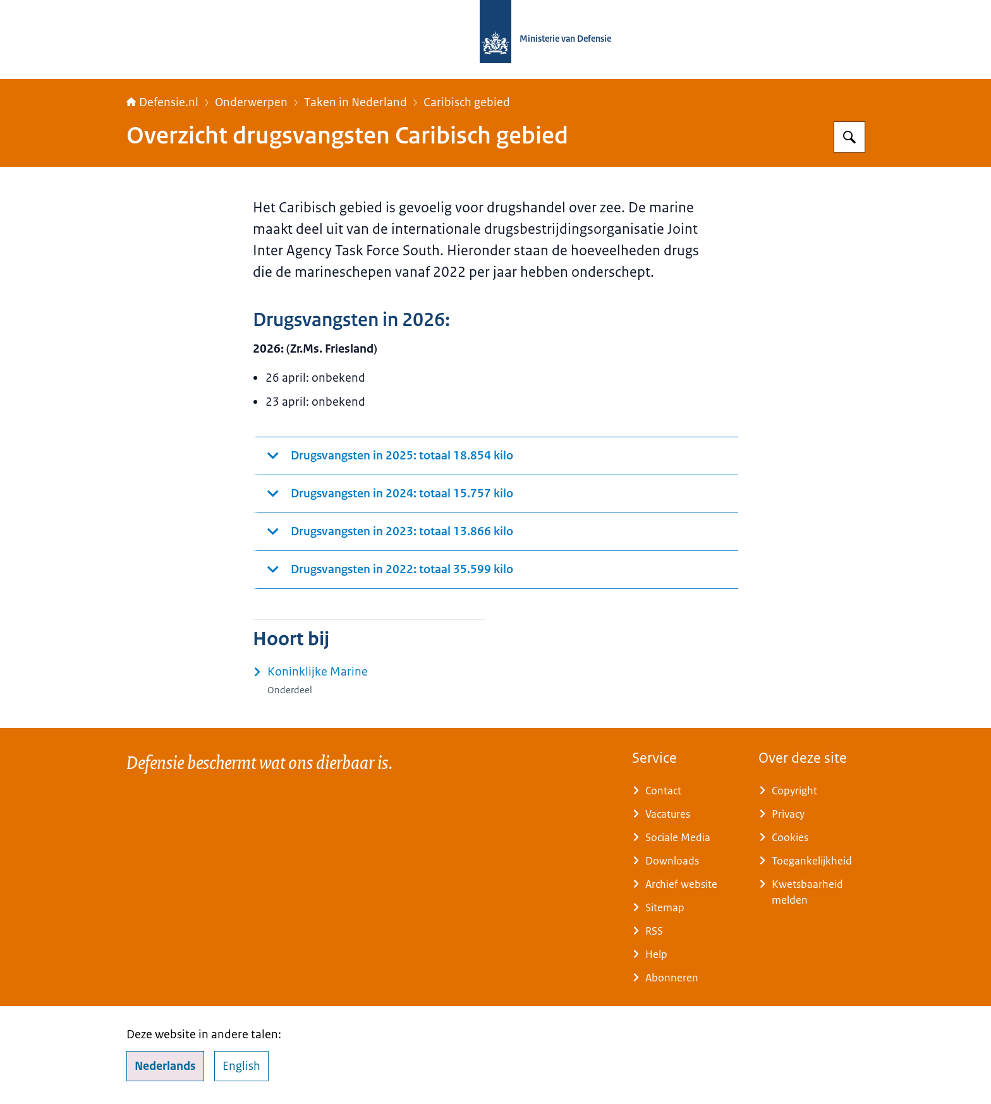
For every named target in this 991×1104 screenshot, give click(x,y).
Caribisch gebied (466, 102)
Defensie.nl (162, 102)
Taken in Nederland (355, 102)
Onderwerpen (251, 102)
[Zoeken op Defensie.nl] (849, 137)
